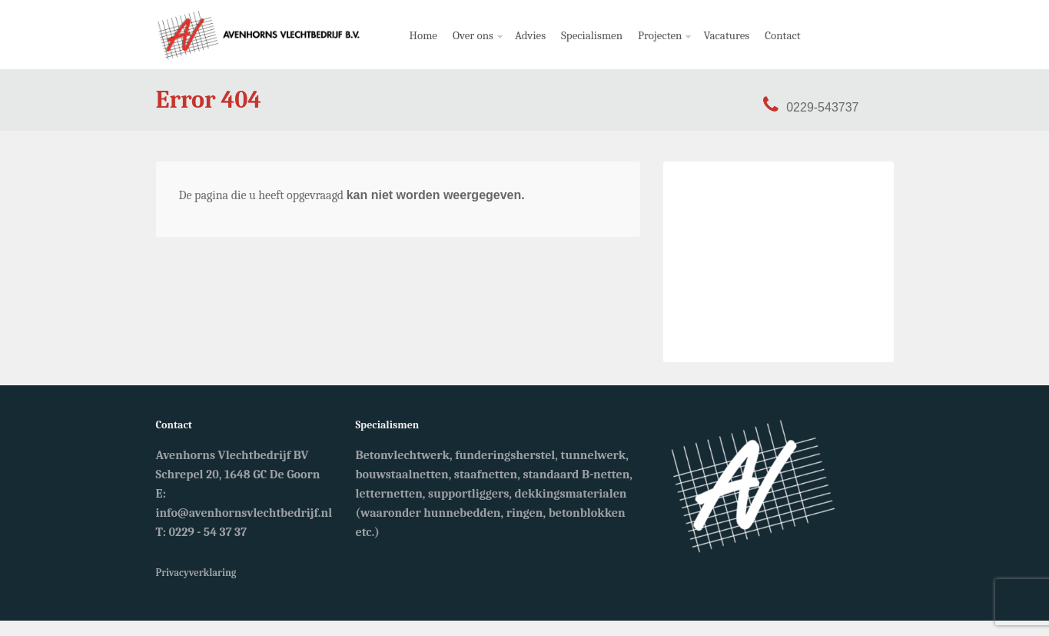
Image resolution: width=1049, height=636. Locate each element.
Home (423, 35)
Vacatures (726, 35)
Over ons (474, 48)
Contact (782, 35)
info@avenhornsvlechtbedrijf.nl (244, 513)
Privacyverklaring (196, 572)
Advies (530, 35)
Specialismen (591, 35)
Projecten (661, 48)
